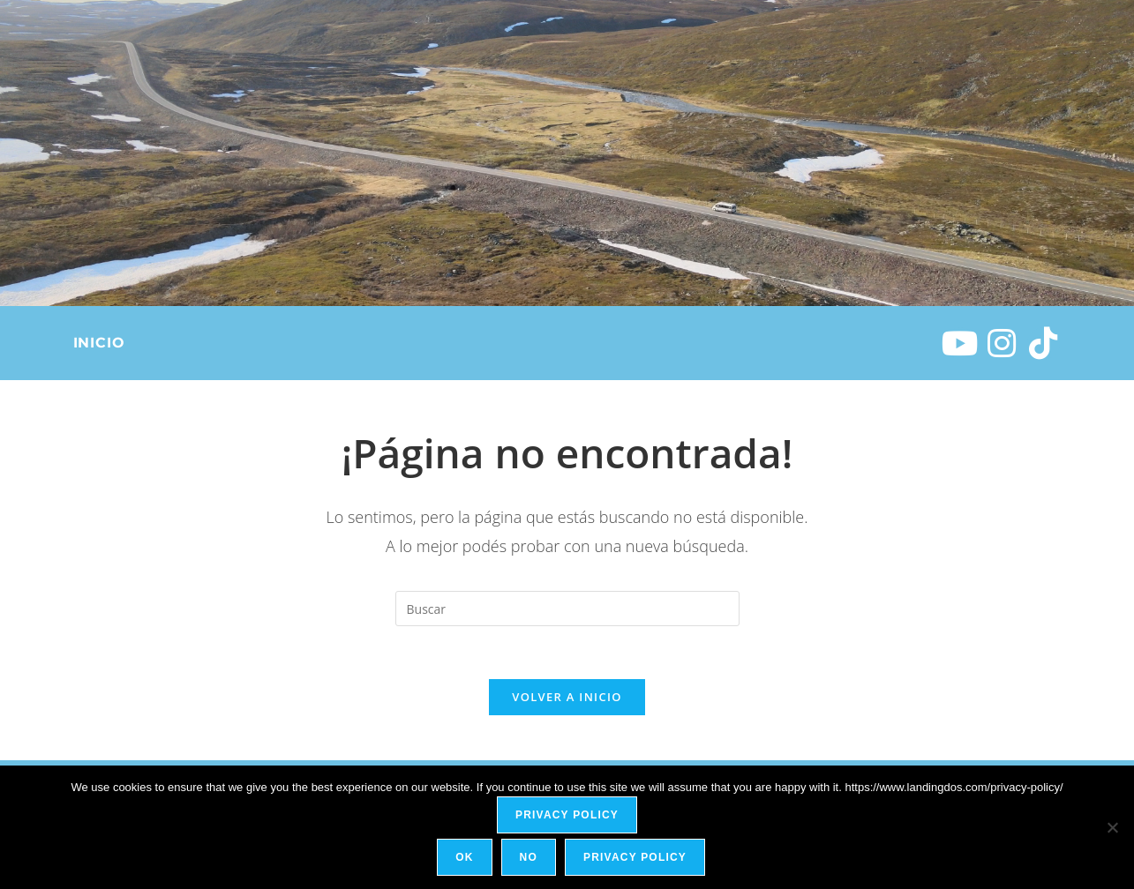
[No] (1112, 827)
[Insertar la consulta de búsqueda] (567, 608)
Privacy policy (567, 815)
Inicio (99, 342)
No (528, 857)
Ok (465, 857)
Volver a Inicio (566, 698)
